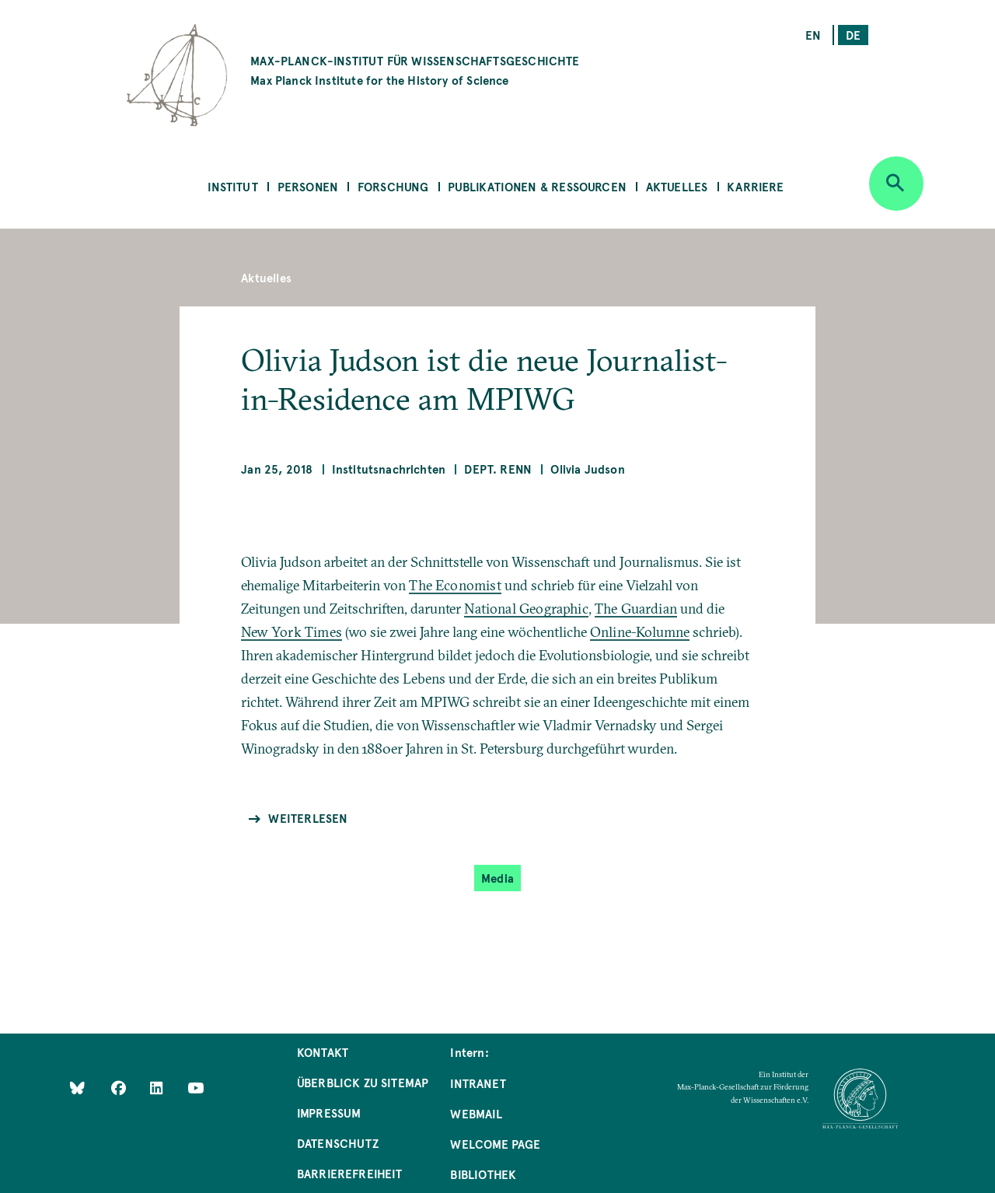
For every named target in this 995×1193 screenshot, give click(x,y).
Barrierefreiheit (350, 1173)
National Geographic (526, 608)
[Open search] (896, 183)
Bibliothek (483, 1174)
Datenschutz (338, 1143)
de (853, 34)
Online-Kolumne (640, 632)
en (813, 34)
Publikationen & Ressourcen (537, 186)
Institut (232, 186)
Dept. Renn (498, 468)
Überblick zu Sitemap (363, 1082)
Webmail (475, 1113)
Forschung (393, 186)
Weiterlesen (307, 818)
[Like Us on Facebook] (120, 1087)
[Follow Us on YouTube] (195, 1087)
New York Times (291, 632)
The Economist (455, 585)
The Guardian (636, 608)
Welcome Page (495, 1143)
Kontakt (322, 1052)
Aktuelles (677, 186)
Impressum (329, 1112)
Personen (308, 186)
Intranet (477, 1083)
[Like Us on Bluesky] (77, 1087)
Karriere (755, 186)
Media (497, 877)
